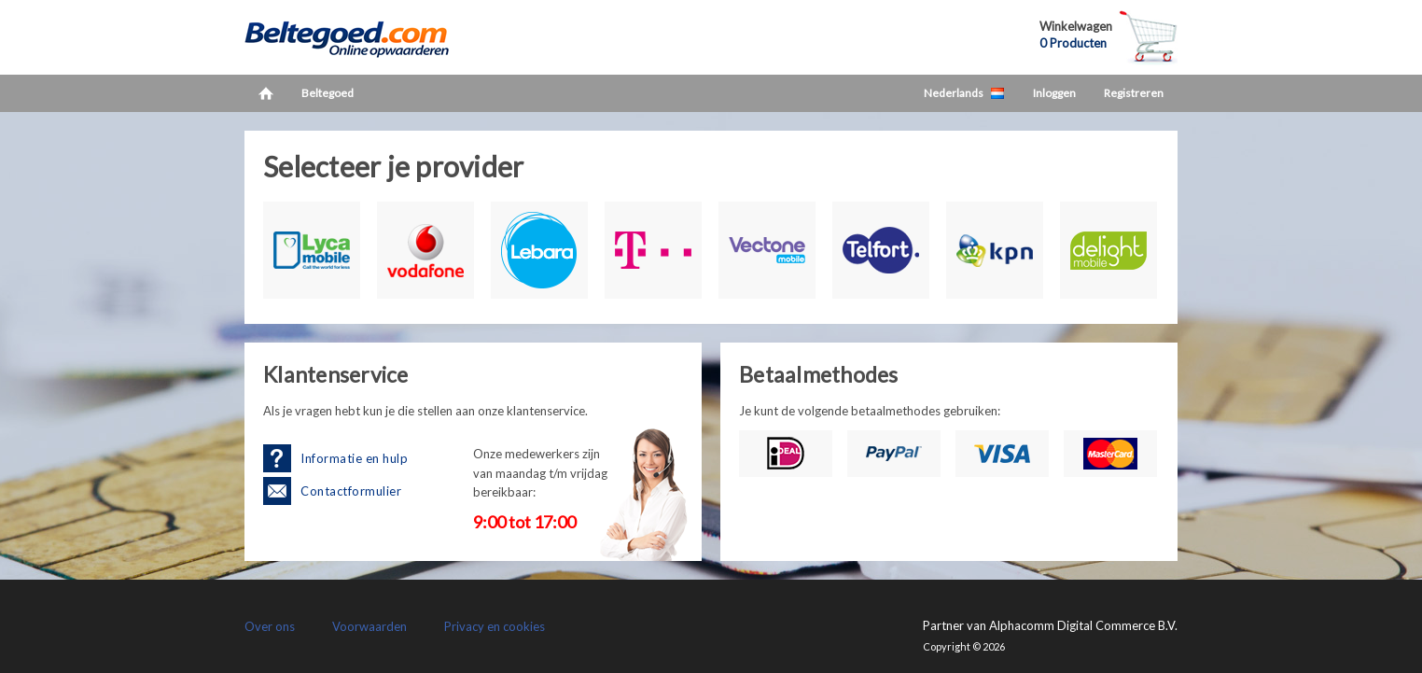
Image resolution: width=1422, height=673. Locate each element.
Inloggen (1054, 93)
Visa (1002, 453)
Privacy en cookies (494, 626)
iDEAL (785, 453)
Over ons (269, 626)
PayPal (894, 453)
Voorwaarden (369, 626)
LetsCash (365, 37)
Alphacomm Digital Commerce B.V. (1083, 625)
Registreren (1134, 93)
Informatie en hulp (354, 458)
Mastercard (1110, 453)
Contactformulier (350, 491)
